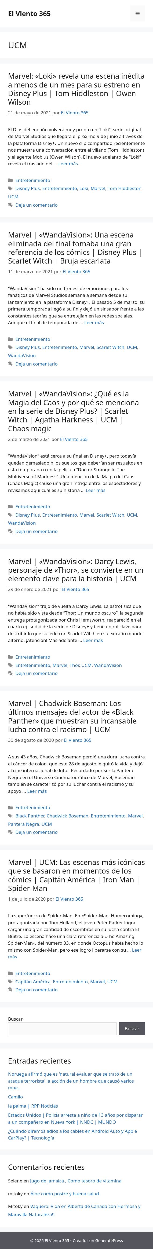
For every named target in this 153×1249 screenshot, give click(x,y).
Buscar (15, 1019)
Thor (74, 665)
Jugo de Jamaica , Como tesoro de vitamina (76, 1181)
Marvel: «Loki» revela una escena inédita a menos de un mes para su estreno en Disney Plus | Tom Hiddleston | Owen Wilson (76, 89)
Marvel (98, 188)
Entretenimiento (32, 180)
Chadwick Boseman (68, 816)
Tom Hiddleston (124, 188)
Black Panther (29, 816)
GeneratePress (109, 1240)
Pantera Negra (23, 824)
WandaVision (22, 355)
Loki (83, 188)
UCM (13, 196)
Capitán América (32, 981)
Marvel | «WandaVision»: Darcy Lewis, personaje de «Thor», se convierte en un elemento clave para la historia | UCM (76, 570)
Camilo (15, 1097)
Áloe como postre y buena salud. (65, 1193)
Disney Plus (27, 188)
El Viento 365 (29, 13)
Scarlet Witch (111, 347)
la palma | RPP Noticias (33, 1106)
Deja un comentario (36, 205)
